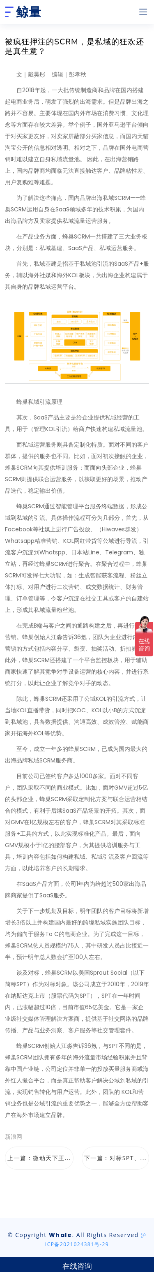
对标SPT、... (128, 1158)
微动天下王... (52, 1158)
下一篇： (115, 1158)
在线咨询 (77, 1266)
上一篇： (39, 1158)
